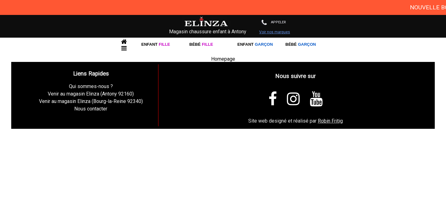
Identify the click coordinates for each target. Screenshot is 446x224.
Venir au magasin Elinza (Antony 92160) (91, 94)
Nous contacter (90, 109)
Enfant (155, 45)
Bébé (201, 45)
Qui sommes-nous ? (91, 86)
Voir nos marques (274, 32)
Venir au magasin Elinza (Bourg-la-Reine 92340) (91, 101)
